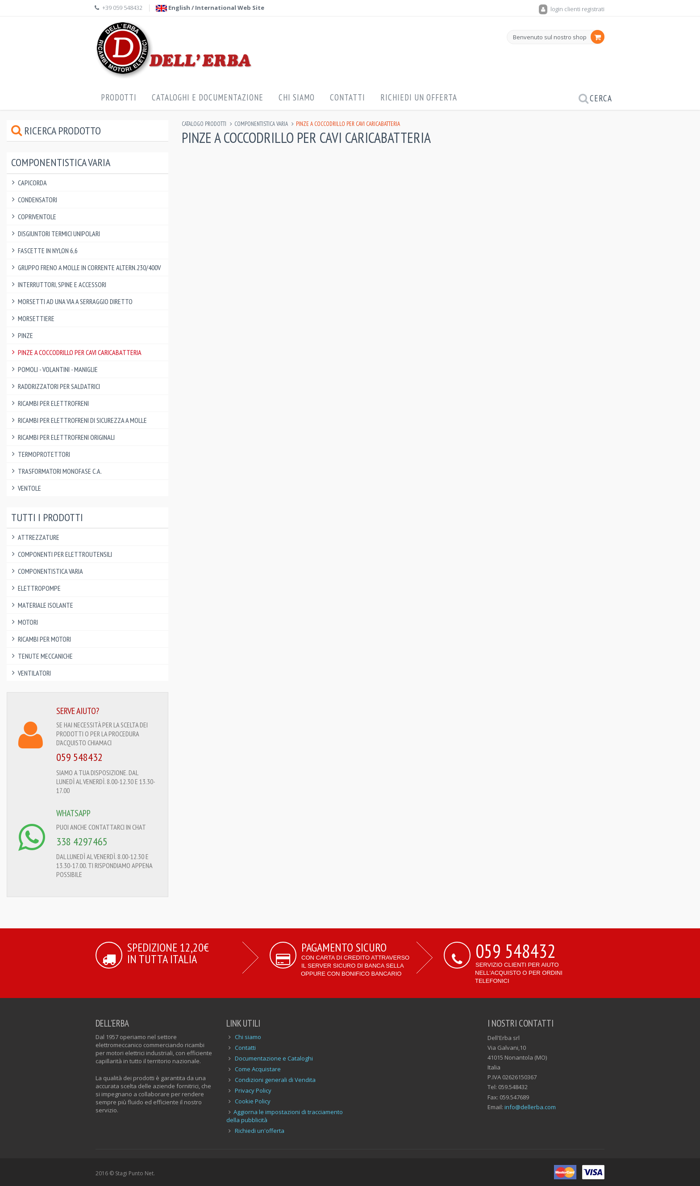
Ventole (29, 488)
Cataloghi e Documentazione (207, 97)
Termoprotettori (44, 454)
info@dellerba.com (530, 1107)
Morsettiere (36, 318)
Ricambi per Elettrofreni (53, 403)
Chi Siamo (297, 97)
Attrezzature (38, 537)
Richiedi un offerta (418, 97)
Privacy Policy (253, 1090)
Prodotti (119, 97)
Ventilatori (34, 672)
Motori (28, 622)
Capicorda (32, 182)
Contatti (347, 97)
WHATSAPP (73, 813)
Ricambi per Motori (44, 639)
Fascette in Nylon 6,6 (48, 250)
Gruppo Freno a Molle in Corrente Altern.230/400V (89, 267)
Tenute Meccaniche (45, 655)
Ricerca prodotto (56, 131)
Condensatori (37, 199)
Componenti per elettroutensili (65, 554)
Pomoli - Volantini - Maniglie (58, 369)
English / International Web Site (210, 8)
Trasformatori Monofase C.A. (60, 471)
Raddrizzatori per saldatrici (59, 386)
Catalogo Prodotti (204, 124)
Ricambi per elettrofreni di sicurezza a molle (82, 420)
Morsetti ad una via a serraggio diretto (75, 301)
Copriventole (37, 216)
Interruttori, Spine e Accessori (62, 284)
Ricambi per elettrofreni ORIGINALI (66, 437)
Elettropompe (39, 588)
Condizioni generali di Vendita (275, 1080)
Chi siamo (248, 1037)
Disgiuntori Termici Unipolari (59, 233)
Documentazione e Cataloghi (274, 1058)
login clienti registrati (571, 9)
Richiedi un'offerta (259, 1131)
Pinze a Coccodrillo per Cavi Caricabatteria (80, 352)
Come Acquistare (258, 1069)
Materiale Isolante (45, 605)
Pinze (25, 335)
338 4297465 (82, 841)
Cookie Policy (253, 1101)
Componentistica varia (261, 124)
